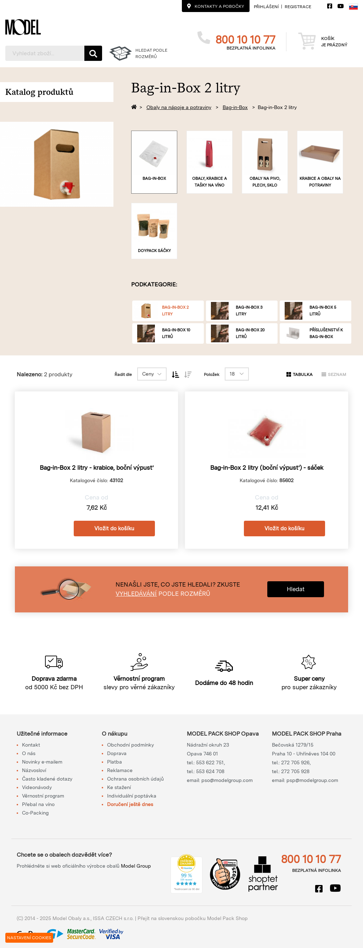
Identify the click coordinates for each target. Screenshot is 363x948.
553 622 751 (210, 762)
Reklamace (120, 770)
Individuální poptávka (131, 796)
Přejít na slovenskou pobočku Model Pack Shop (193, 918)
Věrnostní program (43, 796)
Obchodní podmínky (130, 745)
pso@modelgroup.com (227, 780)
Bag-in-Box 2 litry (277, 107)
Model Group (136, 866)
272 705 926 (295, 762)
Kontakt (31, 745)
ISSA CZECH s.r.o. (113, 918)
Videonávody (37, 787)
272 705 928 (295, 771)
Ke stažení (119, 787)
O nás (28, 753)
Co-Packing (35, 813)
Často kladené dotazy (47, 779)
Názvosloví (34, 770)
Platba (114, 762)
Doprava (117, 753)
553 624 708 (210, 771)
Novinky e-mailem (42, 762)
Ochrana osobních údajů (135, 779)
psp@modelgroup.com (312, 780)
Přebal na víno (38, 804)
